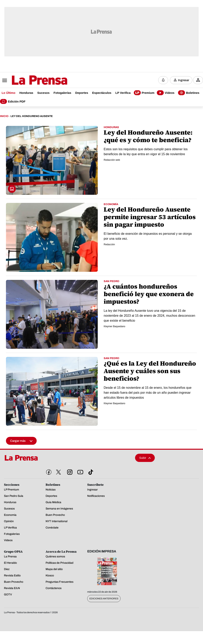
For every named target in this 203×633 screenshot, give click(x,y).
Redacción (109, 244)
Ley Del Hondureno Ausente (32, 116)
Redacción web (112, 160)
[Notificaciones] (163, 80)
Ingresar (183, 80)
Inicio (4, 116)
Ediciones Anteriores (103, 598)
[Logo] (30, 81)
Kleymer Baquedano (114, 326)
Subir (145, 458)
